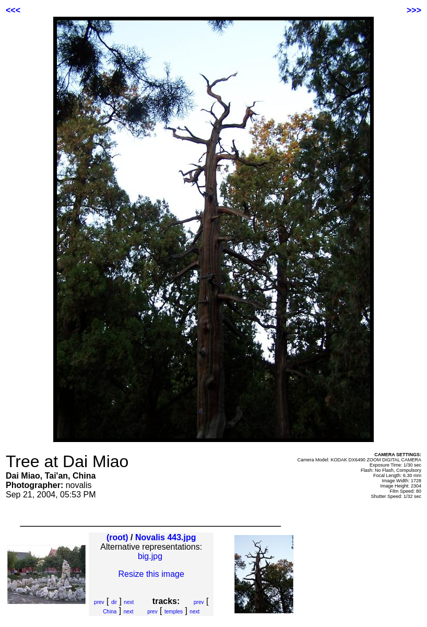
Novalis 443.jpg (165, 537)
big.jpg (150, 556)
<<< (13, 10)
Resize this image (151, 574)
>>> (414, 10)
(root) (117, 537)
